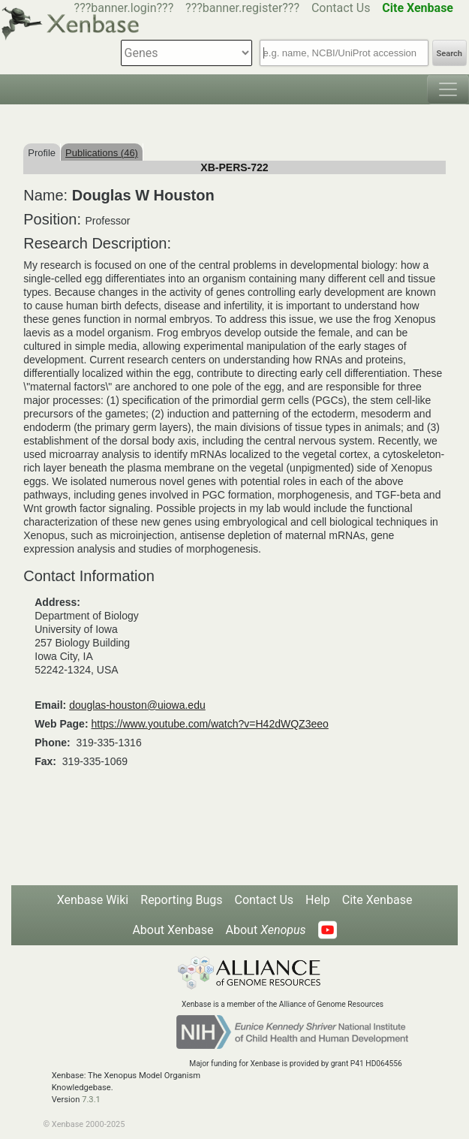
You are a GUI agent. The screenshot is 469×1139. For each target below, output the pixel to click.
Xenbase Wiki (93, 900)
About (266, 930)
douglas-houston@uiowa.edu (137, 705)
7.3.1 (91, 1099)
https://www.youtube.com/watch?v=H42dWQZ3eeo (209, 724)
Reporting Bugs (181, 900)
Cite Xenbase (377, 900)
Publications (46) (101, 152)
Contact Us (341, 8)
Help (317, 900)
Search (449, 54)
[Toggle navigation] (448, 89)
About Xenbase (172, 930)
